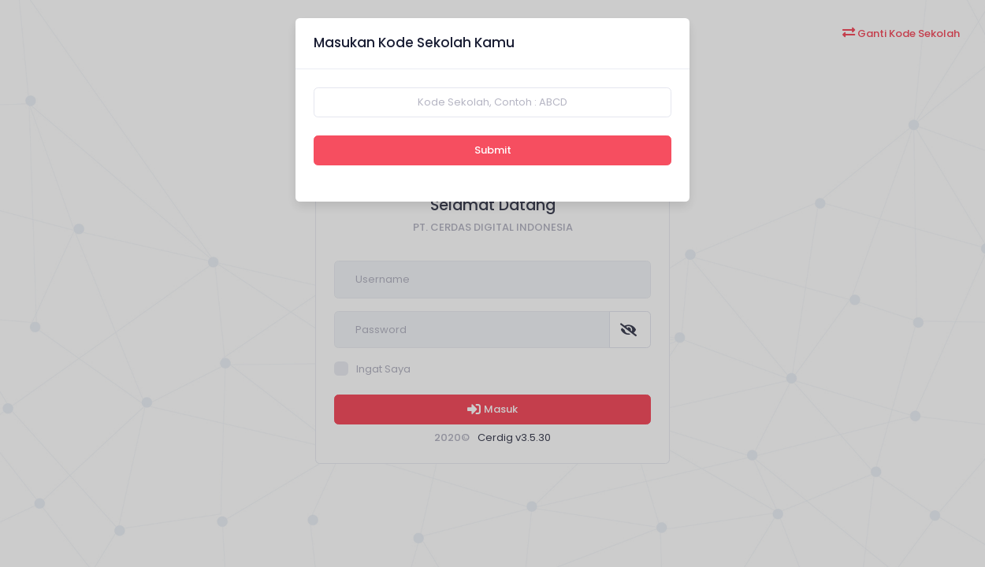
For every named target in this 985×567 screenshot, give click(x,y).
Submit (492, 150)
